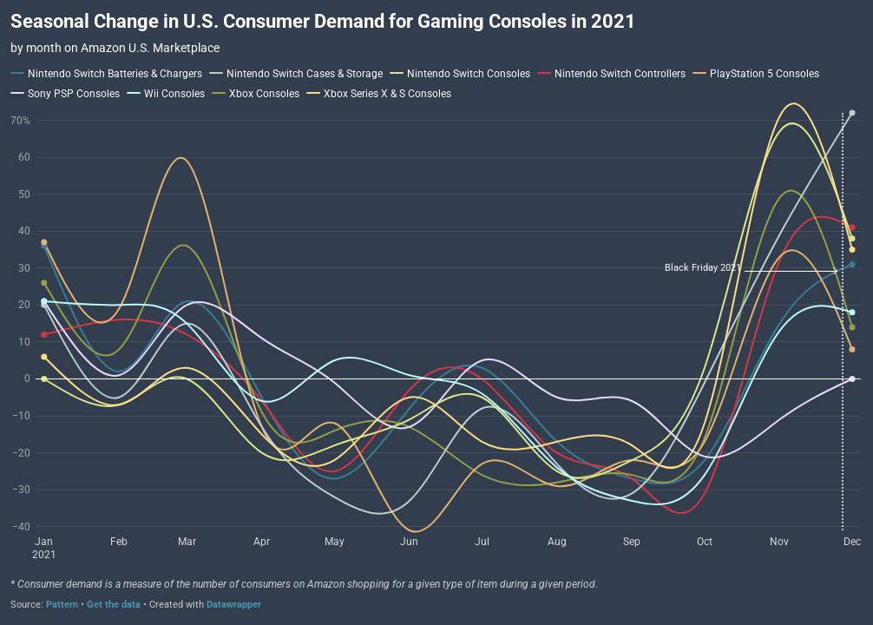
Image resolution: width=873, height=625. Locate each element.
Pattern (62, 604)
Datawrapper (234, 604)
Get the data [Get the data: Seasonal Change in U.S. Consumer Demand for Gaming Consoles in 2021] (114, 604)
